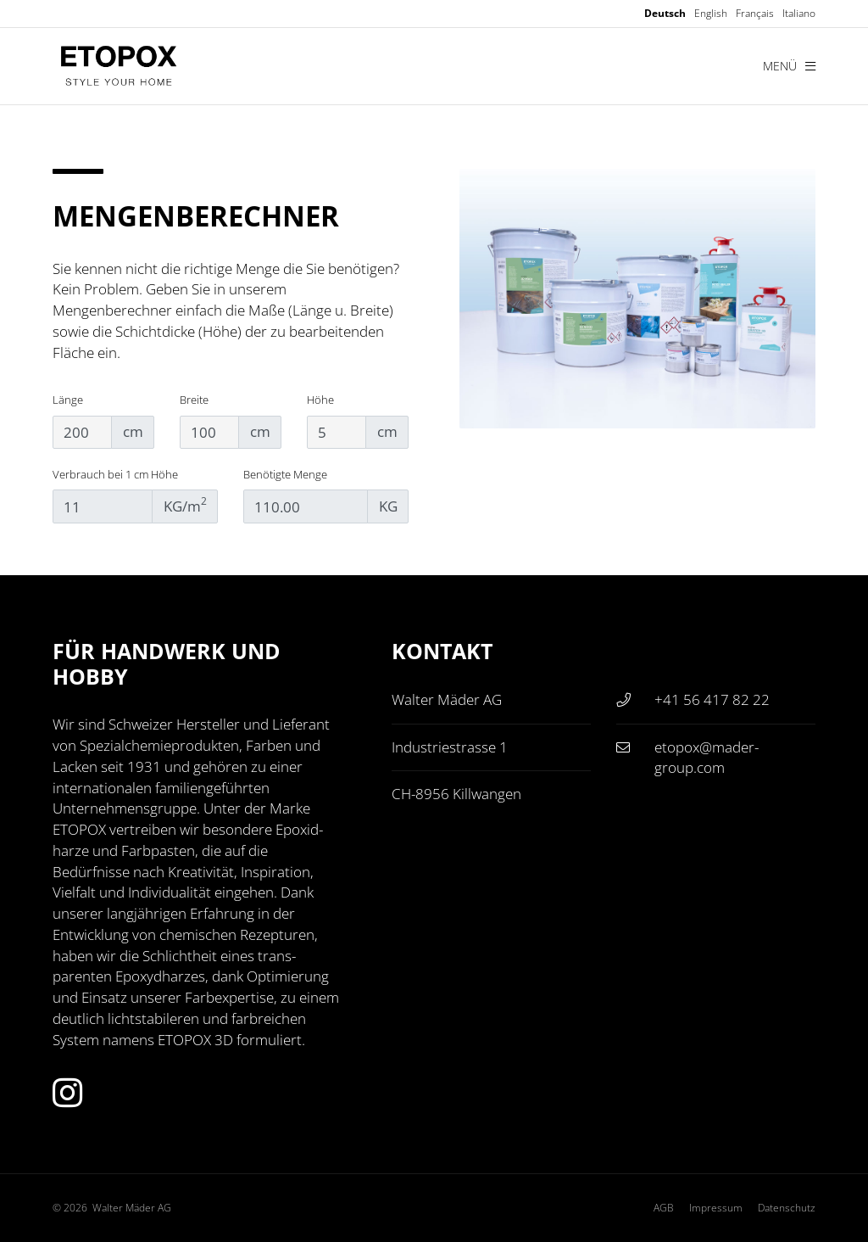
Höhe (320, 399)
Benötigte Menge (285, 474)
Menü (789, 66)
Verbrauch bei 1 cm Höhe (115, 474)
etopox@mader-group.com (706, 757)
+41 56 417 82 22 (712, 700)
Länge (68, 399)
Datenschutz (786, 1207)
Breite (194, 399)
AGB (664, 1207)
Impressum (716, 1207)
